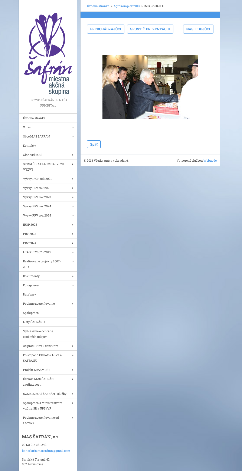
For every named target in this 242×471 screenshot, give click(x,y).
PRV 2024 (29, 243)
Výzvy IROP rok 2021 (37, 179)
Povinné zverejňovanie (39, 303)
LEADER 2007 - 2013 (37, 252)
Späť (94, 144)
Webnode (210, 160)
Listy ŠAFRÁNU (34, 322)
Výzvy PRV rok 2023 (37, 197)
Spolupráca (31, 313)
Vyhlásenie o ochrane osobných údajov (38, 334)
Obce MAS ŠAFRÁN (36, 136)
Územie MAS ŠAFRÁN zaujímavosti (38, 381)
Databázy (29, 294)
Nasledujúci (198, 29)
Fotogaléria (31, 285)
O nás (27, 127)
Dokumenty (31, 276)
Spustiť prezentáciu (150, 29)
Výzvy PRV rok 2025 (37, 215)
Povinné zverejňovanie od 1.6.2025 (41, 420)
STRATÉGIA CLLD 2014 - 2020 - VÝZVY (44, 166)
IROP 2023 (30, 224)
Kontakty (29, 145)
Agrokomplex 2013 (127, 6)
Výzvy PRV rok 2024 (37, 206)
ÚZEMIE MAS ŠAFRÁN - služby (44, 394)
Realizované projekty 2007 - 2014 (42, 264)
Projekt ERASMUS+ (36, 370)
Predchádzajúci (105, 29)
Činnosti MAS (32, 155)
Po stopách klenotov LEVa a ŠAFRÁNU (42, 358)
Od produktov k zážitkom (40, 346)
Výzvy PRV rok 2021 (37, 188)
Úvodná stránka (34, 118)
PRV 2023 (29, 234)
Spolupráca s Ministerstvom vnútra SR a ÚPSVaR (42, 405)
